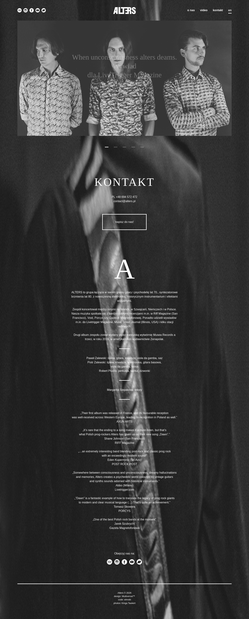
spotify (19, 10)
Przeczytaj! (124, 84)
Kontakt (218, 10)
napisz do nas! (124, 221)
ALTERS (124, 10)
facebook (31, 10)
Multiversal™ (128, 596)
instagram (25, 10)
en (230, 10)
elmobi (127, 599)
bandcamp (44, 10)
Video (203, 10)
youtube (37, 10)
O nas (191, 10)
